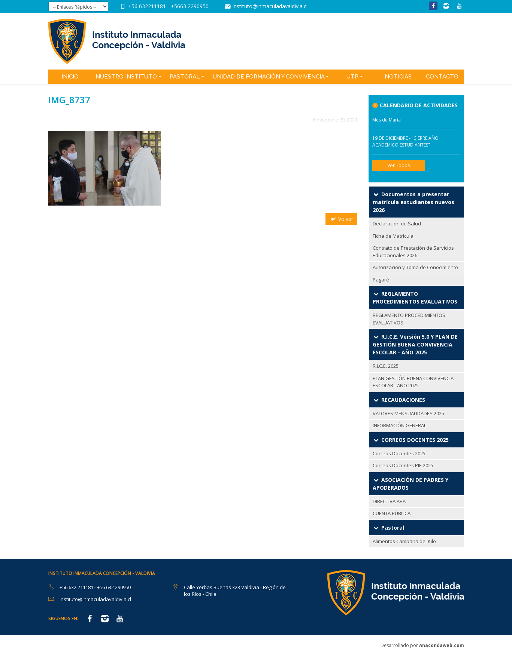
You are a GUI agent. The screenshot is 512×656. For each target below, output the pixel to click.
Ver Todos (398, 165)
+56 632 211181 (77, 587)
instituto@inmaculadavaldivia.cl (270, 6)
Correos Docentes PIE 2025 (403, 465)
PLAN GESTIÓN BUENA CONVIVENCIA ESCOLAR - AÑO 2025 (413, 382)
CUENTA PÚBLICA (391, 513)
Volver (341, 218)
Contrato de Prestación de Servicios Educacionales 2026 (413, 251)
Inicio (70, 76)
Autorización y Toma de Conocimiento (415, 267)
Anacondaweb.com (441, 645)
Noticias (398, 76)
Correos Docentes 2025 (399, 453)
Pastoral (185, 76)
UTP (352, 76)
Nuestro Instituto (126, 76)
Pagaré (381, 279)
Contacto (442, 76)
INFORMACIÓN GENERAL (399, 425)
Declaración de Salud (397, 223)
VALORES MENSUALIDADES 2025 (408, 413)
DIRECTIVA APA (389, 501)
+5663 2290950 (190, 6)
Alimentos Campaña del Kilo (404, 541)
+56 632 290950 (114, 587)
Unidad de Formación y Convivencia (269, 76)
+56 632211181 (147, 6)
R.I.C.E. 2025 (386, 366)
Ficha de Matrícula (393, 235)
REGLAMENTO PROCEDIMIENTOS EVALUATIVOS (409, 319)
